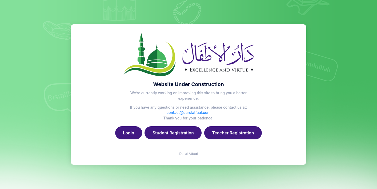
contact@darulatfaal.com (188, 112)
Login (128, 132)
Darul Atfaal (188, 153)
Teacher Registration (233, 132)
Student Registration (173, 132)
